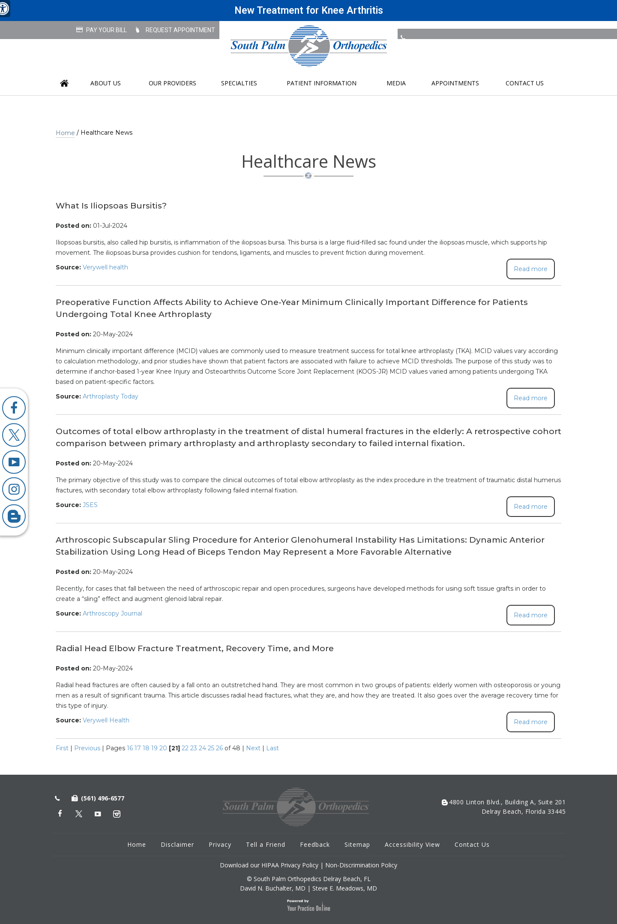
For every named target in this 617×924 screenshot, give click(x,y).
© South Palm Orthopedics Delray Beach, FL (309, 879)
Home (64, 83)
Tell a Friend (265, 844)
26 (219, 748)
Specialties (239, 83)
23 (193, 748)
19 (154, 748)
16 (130, 748)
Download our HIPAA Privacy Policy (269, 865)
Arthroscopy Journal (112, 613)
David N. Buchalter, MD (273, 888)
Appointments (455, 83)
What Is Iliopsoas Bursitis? (111, 206)
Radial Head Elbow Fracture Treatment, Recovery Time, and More (195, 648)
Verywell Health (106, 720)
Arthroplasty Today (110, 396)
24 (202, 748)
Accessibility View (412, 844)
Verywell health (105, 267)
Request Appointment (180, 30)
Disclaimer (177, 844)
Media (396, 83)
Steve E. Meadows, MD (344, 888)
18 (146, 748)
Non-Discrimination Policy (361, 865)
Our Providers (172, 83)
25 (211, 748)
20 (163, 748)
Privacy (220, 844)
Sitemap (357, 844)
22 (185, 748)
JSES (90, 505)
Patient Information (321, 83)
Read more (531, 269)
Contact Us (525, 83)
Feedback (315, 844)
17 (138, 748)
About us (105, 83)
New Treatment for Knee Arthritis (308, 10)
